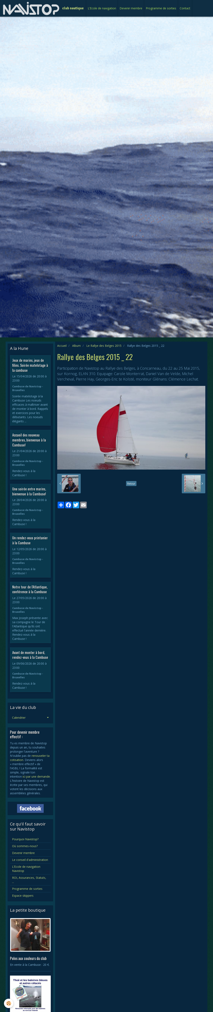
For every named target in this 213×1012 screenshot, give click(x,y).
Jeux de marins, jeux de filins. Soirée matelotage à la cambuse (30, 365)
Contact (185, 8)
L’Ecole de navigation (102, 8)
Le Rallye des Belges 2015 (103, 346)
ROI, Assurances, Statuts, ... (29, 880)
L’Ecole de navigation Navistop (26, 869)
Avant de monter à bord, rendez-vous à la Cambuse (30, 655)
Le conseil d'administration (30, 860)
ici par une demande (36, 776)
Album (76, 346)
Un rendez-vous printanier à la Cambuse (30, 540)
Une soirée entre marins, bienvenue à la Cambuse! (29, 491)
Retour (131, 483)
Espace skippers (22, 896)
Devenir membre (131, 8)
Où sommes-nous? (25, 846)
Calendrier (19, 718)
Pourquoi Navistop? (25, 839)
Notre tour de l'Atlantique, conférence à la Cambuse (29, 589)
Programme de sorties (161, 8)
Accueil (62, 346)
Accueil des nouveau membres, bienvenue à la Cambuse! (29, 439)
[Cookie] (9, 1003)
